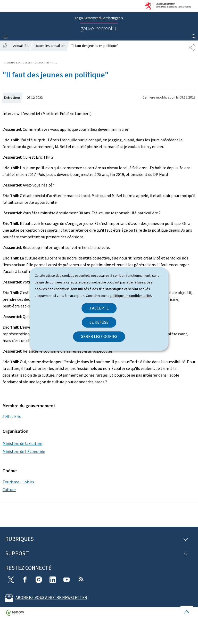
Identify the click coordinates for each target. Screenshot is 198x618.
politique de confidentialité (130, 295)
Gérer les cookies (99, 336)
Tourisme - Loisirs (18, 482)
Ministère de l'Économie (24, 451)
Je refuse (99, 322)
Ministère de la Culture (22, 443)
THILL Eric (12, 416)
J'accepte (99, 308)
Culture (9, 489)
